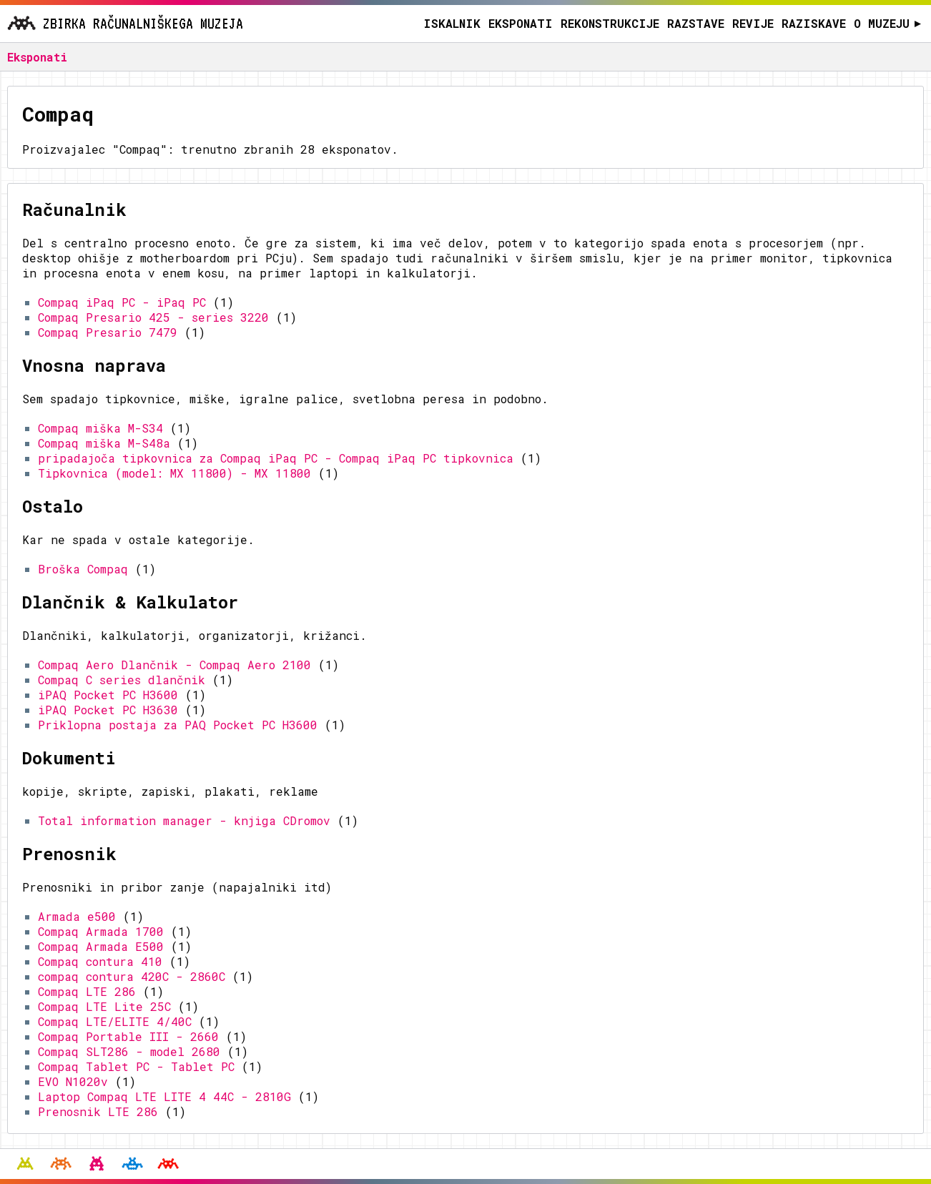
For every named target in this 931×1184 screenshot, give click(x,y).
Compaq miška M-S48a (104, 442)
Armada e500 (77, 916)
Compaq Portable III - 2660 (128, 1036)
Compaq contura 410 (100, 961)
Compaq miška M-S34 (100, 427)
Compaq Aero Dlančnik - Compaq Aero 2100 (174, 664)
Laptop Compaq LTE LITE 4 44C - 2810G (164, 1096)
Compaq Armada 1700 (101, 931)
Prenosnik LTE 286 (98, 1111)
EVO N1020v (73, 1081)
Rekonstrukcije (610, 23)
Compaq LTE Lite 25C (104, 1006)
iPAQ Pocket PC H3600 (108, 694)
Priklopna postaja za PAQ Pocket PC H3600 (177, 724)
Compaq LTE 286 (87, 991)
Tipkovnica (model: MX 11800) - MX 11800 (174, 472)
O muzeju (888, 23)
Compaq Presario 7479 (107, 332)
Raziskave (814, 23)
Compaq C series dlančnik (121, 679)
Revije (753, 23)
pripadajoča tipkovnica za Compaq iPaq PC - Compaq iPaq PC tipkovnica (275, 457)
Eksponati (520, 23)
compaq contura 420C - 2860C (131, 976)
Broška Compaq (83, 568)
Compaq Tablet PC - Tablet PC (136, 1066)
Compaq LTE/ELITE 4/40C (115, 1021)
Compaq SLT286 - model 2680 (129, 1051)
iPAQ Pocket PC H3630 (108, 709)
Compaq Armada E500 (101, 946)
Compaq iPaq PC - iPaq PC (122, 302)
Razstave (695, 23)
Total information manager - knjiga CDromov (184, 820)
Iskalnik (452, 23)
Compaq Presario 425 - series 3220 (153, 317)
